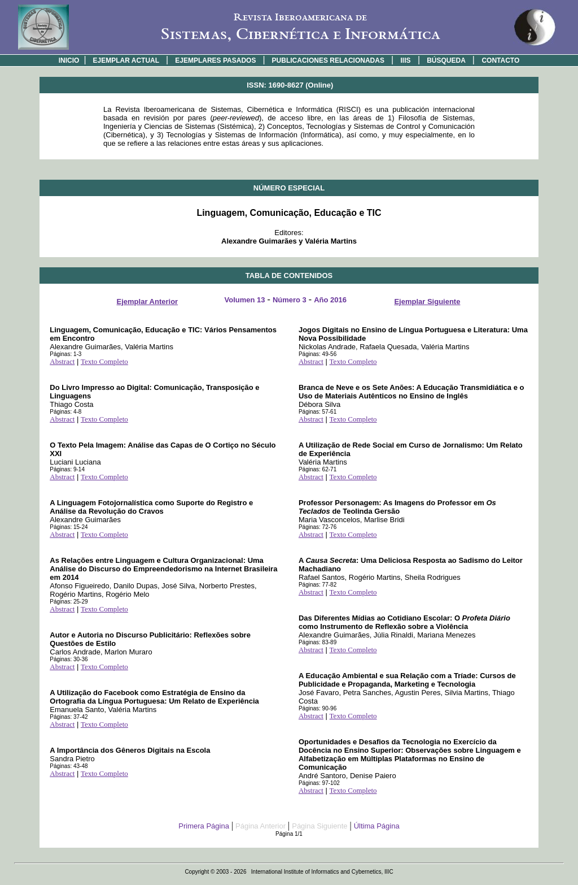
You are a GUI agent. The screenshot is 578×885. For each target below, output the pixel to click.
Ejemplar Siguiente (427, 301)
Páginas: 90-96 (317, 708)
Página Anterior (260, 826)
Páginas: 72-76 (317, 527)
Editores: (289, 236)
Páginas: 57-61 (317, 412)
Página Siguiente (319, 826)
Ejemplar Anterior (147, 301)
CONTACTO (500, 60)
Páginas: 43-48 (68, 766)
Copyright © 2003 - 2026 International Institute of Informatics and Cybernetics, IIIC (289, 872)
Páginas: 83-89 (317, 642)
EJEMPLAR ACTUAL (126, 60)
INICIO (69, 60)
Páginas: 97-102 (319, 783)
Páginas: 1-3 (65, 354)
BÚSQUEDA (446, 60)
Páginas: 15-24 (68, 527)
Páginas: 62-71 (317, 469)
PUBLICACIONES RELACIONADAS (328, 60)
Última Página (377, 826)
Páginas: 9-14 (67, 469)
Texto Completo (104, 361)
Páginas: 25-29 (68, 601)
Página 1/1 (289, 834)
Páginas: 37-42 (68, 717)
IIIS (406, 60)
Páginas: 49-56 (317, 354)
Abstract (62, 361)
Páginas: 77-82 (317, 585)
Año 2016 (330, 300)
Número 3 (289, 300)
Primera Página (203, 826)
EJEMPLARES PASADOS (215, 60)
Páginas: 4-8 (65, 412)
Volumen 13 (245, 300)
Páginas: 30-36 (68, 659)
